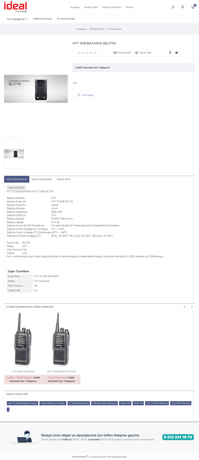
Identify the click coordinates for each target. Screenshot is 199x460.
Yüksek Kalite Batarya (104, 403)
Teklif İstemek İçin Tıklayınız (92, 67)
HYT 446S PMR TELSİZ (23, 371)
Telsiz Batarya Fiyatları (53, 403)
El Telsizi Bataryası (79, 403)
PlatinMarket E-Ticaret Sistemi (90, 456)
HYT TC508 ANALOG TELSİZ (61, 371)
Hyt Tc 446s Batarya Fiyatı (22, 403)
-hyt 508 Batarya (180, 403)
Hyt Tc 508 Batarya (157, 403)
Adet (75, 83)
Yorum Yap (145, 52)
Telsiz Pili (125, 403)
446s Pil (138, 403)
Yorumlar (124, 52)
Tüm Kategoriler (16, 19)
